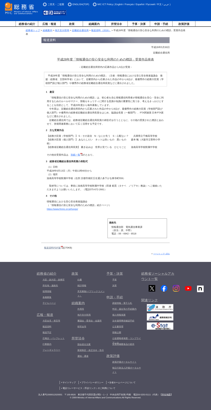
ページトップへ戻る (161, 254)
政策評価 (183, 23)
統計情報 (81, 285)
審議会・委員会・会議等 (89, 320)
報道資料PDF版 (53, 247)
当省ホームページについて (122, 382)
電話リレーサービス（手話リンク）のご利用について (89, 388)
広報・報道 (49, 23)
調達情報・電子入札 (122, 303)
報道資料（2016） (101, 30)
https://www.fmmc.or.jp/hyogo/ (62, 209)
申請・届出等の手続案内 (124, 309)
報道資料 (47, 326)
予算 (114, 279)
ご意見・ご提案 (56, 4)
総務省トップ (33, 30)
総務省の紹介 (27, 23)
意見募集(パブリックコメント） (91, 293)
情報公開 (116, 332)
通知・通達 (82, 356)
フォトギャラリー (51, 350)
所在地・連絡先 (50, 285)
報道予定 (47, 332)
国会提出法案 (84, 344)
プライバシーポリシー (92, 382)
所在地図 (166, 395)
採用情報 (47, 291)
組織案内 (94, 23)
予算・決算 (139, 23)
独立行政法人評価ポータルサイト (126, 370)
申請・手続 (161, 23)
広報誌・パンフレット (54, 338)
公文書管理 (117, 326)
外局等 (80, 309)
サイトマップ (69, 382)
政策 (71, 23)
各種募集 (47, 297)
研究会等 (81, 326)
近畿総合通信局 (80, 30)
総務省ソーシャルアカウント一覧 (157, 276)
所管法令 (116, 23)
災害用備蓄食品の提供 (123, 344)
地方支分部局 (62, 30)
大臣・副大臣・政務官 (54, 279)
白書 (79, 279)
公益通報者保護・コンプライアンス (126, 340)
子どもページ (49, 303)
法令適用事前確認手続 (123, 320)
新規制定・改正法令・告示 (90, 350)
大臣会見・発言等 (51, 320)
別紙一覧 (77, 154)
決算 (114, 285)
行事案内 (47, 344)
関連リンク (149, 302)
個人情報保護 (118, 315)
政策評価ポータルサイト (124, 362)
